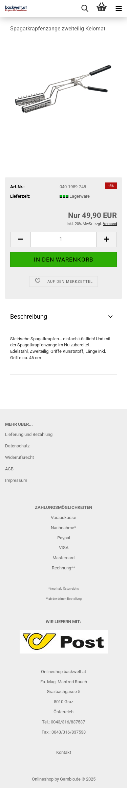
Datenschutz (17, 445)
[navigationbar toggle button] (118, 8)
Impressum (16, 480)
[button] (20, 239)
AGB (9, 468)
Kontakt (63, 752)
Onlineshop (43, 779)
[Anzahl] (63, 239)
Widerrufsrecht (19, 457)
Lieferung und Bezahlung (28, 434)
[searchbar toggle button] (84, 8)
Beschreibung (28, 316)
